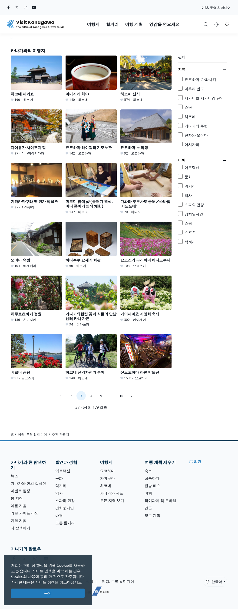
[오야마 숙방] (36, 245)
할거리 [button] (112, 24)
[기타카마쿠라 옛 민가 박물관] (36, 186)
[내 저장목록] (227, 24)
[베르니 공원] (36, 357)
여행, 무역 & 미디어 (216, 7)
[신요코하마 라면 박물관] (146, 357)
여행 (148, 493)
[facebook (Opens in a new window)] (8, 7)
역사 (59, 493)
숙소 (148, 470)
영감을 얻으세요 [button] (164, 24)
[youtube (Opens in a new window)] (34, 7)
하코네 (105, 485)
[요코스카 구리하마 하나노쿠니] (146, 245)
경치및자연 (64, 507)
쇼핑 (59, 515)
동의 (48, 593)
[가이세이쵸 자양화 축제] (146, 299)
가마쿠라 (107, 478)
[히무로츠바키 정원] (36, 299)
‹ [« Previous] (50, 396)
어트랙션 (62, 470)
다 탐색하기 (20, 527)
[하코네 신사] (146, 79)
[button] (216, 24)
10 (121, 396)
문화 (59, 478)
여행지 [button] (93, 24)
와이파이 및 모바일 (160, 500)
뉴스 (14, 475)
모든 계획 (152, 515)
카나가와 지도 (111, 493)
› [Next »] (131, 396)
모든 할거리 (65, 522)
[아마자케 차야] (91, 79)
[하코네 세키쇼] (36, 79)
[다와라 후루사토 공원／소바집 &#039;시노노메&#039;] (146, 188)
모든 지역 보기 (112, 500)
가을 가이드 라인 (25, 513)
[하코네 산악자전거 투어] (91, 357)
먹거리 (60, 485)
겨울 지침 (18, 520)
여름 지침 (18, 505)
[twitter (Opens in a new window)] (17, 7)
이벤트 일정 (20, 490)
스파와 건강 (65, 500)
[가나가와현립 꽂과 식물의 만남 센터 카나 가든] (91, 301)
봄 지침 (17, 498)
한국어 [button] (214, 581)
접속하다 (152, 478)
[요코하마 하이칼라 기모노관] (91, 132)
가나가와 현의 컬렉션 (28, 483)
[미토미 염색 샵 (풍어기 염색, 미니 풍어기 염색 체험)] (91, 188)
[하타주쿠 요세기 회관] (91, 245)
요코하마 (107, 470)
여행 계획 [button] (134, 24)
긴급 (148, 507)
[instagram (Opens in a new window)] (25, 7)
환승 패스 (152, 485)
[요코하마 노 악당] (146, 132)
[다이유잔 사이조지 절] (36, 132)
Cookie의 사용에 (25, 576)
